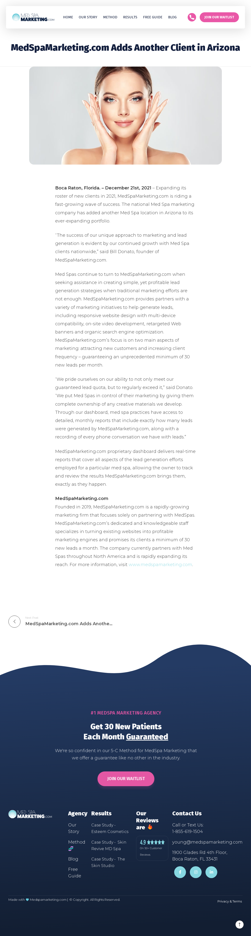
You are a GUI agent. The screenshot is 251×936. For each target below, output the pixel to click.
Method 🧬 (76, 845)
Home (68, 17)
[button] (130, 17)
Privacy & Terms (230, 901)
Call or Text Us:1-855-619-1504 (188, 828)
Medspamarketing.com (48, 899)
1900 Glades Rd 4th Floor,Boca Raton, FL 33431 (199, 856)
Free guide (152, 17)
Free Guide (74, 873)
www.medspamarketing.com (160, 564)
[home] (33, 17)
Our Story (88, 17)
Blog (172, 17)
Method (110, 17)
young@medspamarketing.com (207, 842)
